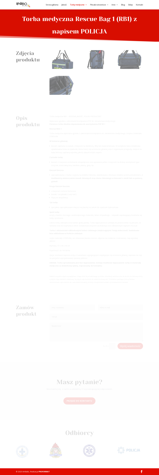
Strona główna (52, 5)
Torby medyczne (77, 5)
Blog (123, 5)
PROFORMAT (44, 471)
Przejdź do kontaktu (79, 401)
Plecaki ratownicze (98, 5)
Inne (113, 5)
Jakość (64, 5)
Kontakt (139, 5)
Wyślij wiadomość (130, 346)
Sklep (130, 5)
